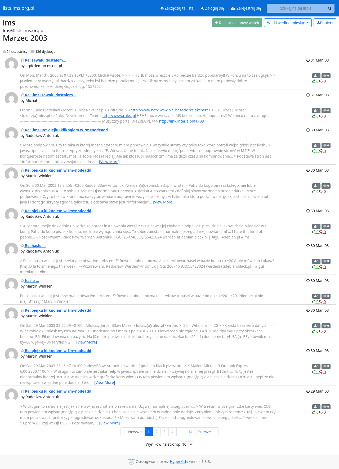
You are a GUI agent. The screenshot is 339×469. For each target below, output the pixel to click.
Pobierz (325, 22)
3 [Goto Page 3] (164, 431)
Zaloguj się (212, 8)
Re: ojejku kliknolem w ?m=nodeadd (56, 170)
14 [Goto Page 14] (190, 431)
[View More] (109, 161)
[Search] (329, 8)
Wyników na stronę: (163, 444)
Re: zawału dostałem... (43, 60)
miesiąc (286, 22)
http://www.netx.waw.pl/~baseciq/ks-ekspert (169, 109)
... (180, 431)
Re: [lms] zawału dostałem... (48, 94)
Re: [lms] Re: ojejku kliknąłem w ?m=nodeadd (64, 129)
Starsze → (206, 431)
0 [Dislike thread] (322, 81)
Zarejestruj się (246, 8)
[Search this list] (296, 8)
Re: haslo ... (33, 245)
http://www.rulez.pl (119, 115)
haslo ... (30, 280)
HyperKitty (179, 461)
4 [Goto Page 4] (172, 431)
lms (9, 23)
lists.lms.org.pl (18, 8)
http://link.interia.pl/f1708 (181, 121)
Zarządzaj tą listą (177, 8)
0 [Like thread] (315, 81)
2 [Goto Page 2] (156, 431)
